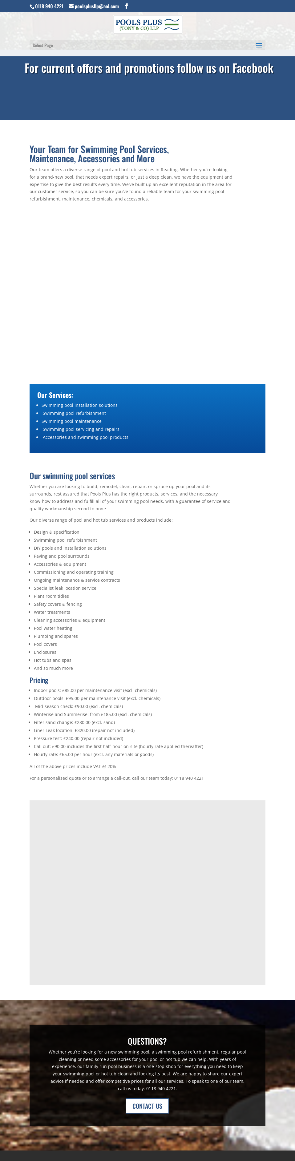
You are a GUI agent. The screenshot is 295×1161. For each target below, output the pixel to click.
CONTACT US (147, 1105)
